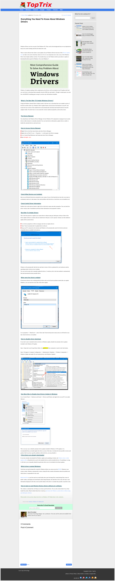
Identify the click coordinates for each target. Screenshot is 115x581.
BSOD (59, 469)
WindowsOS (41, 501)
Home (21, 9)
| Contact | (86, 573)
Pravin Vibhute (25, 15)
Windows (28, 9)
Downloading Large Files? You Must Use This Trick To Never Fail (88, 73)
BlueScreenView (24, 477)
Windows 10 (35, 501)
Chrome (55, 9)
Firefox (49, 9)
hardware (31, 501)
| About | (67, 573)
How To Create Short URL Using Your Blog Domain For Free (87, 58)
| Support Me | (92, 573)
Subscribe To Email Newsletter (45, 505)
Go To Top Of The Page (24, 570)
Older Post (69, 564)
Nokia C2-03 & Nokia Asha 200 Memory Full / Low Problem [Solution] (88, 28)
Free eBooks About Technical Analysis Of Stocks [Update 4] (87, 51)
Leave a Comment (67, 15)
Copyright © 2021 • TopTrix (90, 571)
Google (42, 9)
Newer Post (23, 564)
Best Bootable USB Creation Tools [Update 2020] (87, 43)
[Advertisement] (46, 34)
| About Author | (80, 573)
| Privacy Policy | (73, 573)
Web (61, 9)
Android (35, 9)
